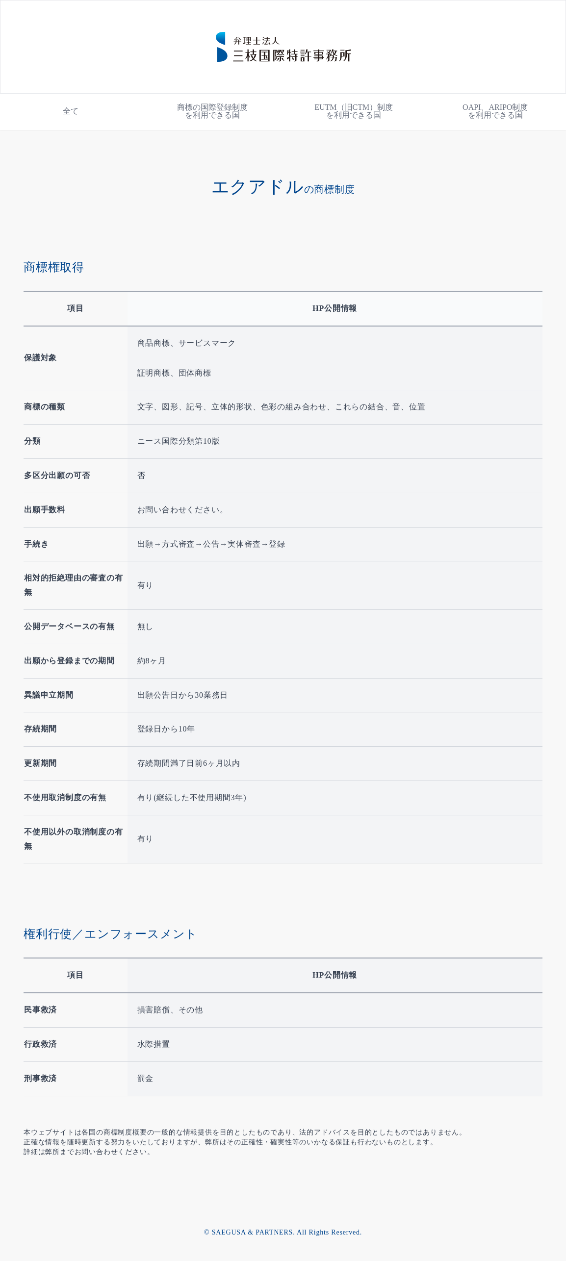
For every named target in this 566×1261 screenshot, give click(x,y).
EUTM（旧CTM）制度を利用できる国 (353, 111)
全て (70, 111)
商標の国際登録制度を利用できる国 (212, 111)
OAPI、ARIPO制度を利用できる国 (495, 111)
